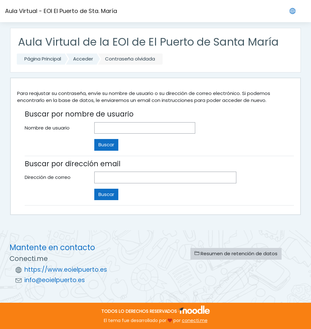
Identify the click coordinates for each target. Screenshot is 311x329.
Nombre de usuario (47, 127)
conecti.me (195, 320)
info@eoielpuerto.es (54, 280)
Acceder (83, 58)
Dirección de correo (48, 177)
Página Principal (42, 58)
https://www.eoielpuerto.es (65, 269)
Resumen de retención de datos (236, 253)
